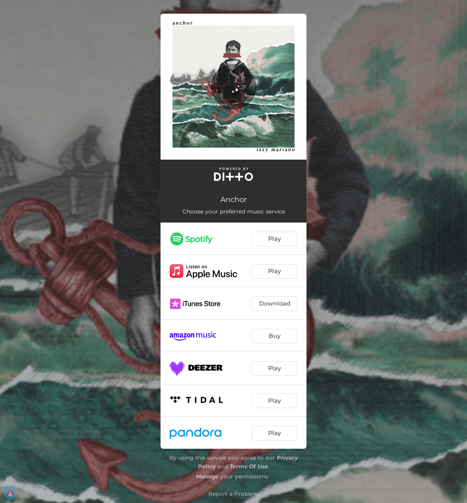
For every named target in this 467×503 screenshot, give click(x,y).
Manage (207, 476)
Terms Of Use (249, 466)
